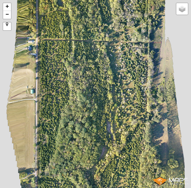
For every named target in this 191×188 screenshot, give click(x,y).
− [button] (7, 15)
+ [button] (7, 7)
